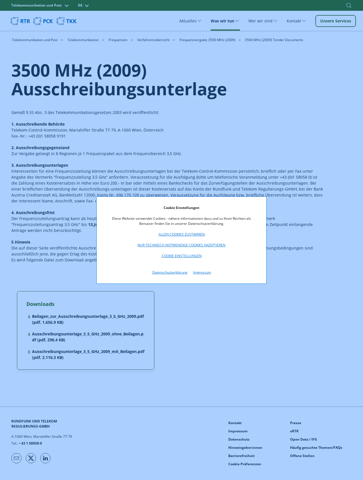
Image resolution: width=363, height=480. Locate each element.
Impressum (202, 272)
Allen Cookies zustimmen (182, 234)
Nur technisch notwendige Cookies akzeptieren (181, 245)
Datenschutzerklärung (169, 272)
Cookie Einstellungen (182, 255)
